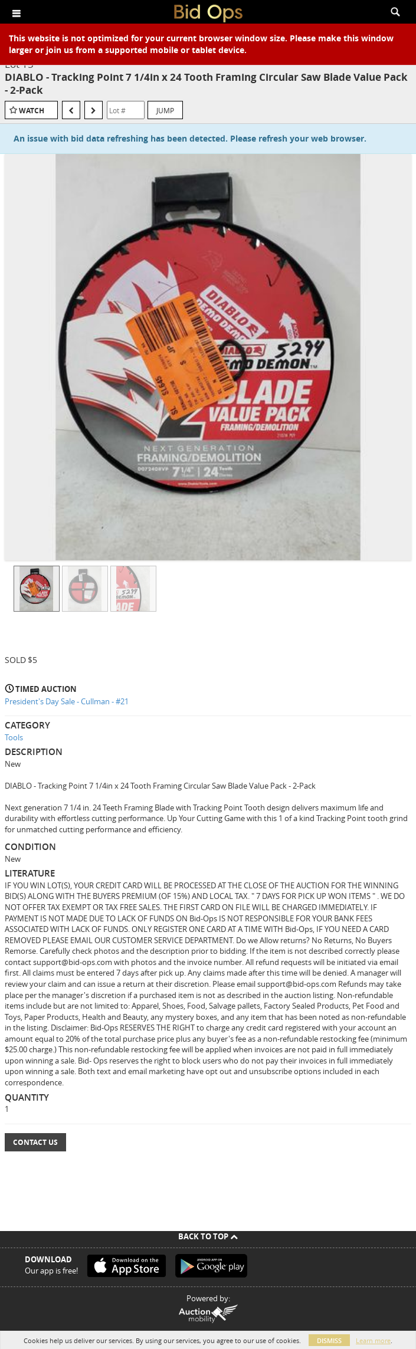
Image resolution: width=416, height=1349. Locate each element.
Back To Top (208, 1236)
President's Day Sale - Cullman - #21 (67, 701)
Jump (165, 110)
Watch (31, 111)
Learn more (373, 1340)
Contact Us (35, 1142)
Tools (14, 737)
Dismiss (329, 1340)
